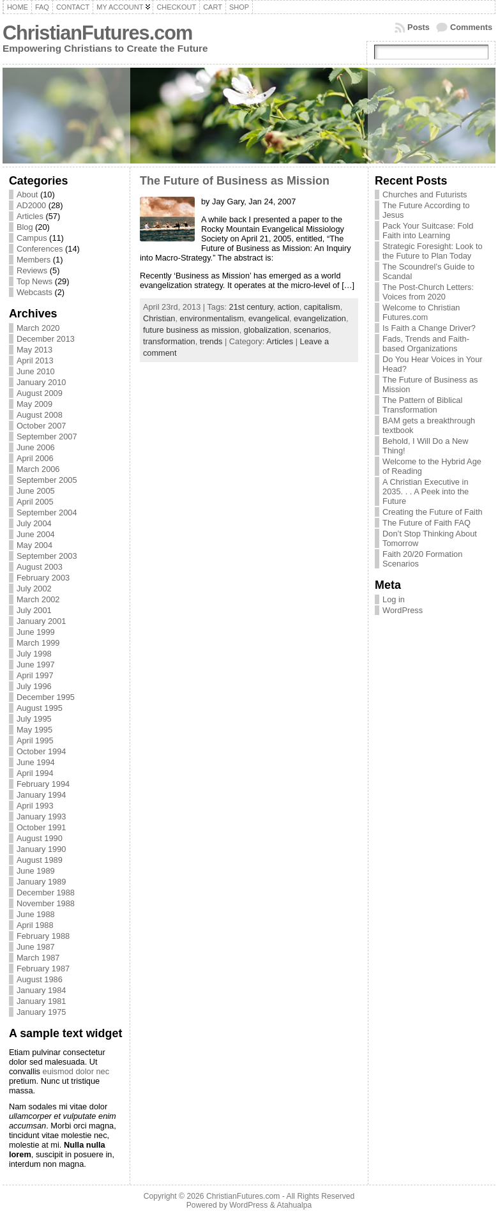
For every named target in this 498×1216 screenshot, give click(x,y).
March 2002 (38, 599)
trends (211, 341)
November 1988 (46, 903)
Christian (159, 318)
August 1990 (40, 838)
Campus (32, 238)
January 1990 (41, 849)
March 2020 (38, 328)
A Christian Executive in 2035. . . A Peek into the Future (425, 491)
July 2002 (34, 588)
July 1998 (34, 653)
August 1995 (40, 708)
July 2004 (34, 523)
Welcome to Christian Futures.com (421, 312)
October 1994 (41, 751)
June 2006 (36, 447)
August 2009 (40, 393)
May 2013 (34, 349)
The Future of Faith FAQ (426, 523)
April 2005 (35, 501)
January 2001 (41, 621)
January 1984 (41, 990)
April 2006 (35, 458)
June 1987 (36, 947)
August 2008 (40, 415)
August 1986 (40, 979)
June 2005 (36, 491)
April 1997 (35, 675)
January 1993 (41, 816)
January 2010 (41, 382)
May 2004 (34, 545)
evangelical (268, 318)
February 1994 (43, 784)
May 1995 (34, 729)
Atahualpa (294, 1205)
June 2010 (36, 371)
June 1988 (36, 914)
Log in (393, 599)
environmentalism (212, 318)
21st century (251, 307)
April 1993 (35, 805)
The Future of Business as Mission (234, 180)
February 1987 (43, 968)
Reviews (32, 270)
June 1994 (36, 762)
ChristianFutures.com (97, 33)
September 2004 (47, 512)
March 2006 (38, 469)
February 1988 (43, 936)
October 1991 (41, 827)
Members (33, 259)
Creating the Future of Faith (432, 512)
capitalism (322, 307)
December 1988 (46, 892)
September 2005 (47, 480)
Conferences (40, 249)
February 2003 (43, 577)
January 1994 (41, 795)
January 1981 (41, 1001)
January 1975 (41, 1012)
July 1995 (34, 719)
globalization (266, 330)
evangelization (320, 318)
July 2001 (34, 610)
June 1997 (36, 664)
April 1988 (35, 925)
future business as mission (191, 330)
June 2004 (36, 534)
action (288, 307)
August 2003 (40, 567)
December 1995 (46, 697)
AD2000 (31, 205)
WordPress (402, 610)
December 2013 (46, 339)
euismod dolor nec (76, 1071)
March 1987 (38, 957)
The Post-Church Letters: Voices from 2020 (428, 291)
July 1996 (34, 686)
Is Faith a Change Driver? (429, 328)
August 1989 (40, 860)
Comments (471, 27)
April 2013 (35, 360)
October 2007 (41, 425)
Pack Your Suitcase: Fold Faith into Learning (427, 230)
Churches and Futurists (424, 194)
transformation (169, 341)
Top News (34, 281)
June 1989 (36, 871)
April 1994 (35, 773)
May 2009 (34, 404)
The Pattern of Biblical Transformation (422, 404)
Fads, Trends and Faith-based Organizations (425, 343)
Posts (418, 27)
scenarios (311, 330)
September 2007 (47, 436)
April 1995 (35, 740)
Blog (25, 227)
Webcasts (34, 292)
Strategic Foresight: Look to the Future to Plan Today (432, 251)
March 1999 (38, 643)
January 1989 (41, 881)
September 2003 (47, 556)
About (27, 194)
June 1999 (36, 632)
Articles (30, 216)
